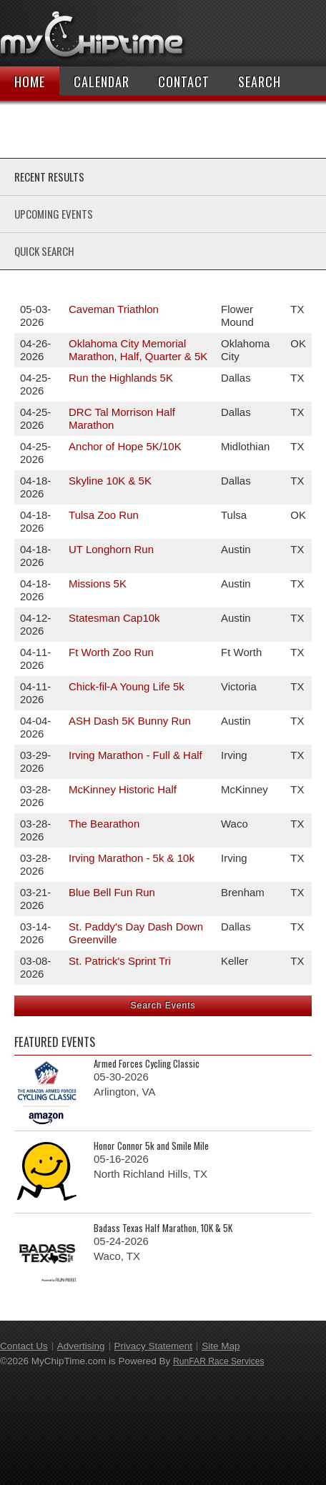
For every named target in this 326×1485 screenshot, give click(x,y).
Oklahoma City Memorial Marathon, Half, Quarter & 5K (138, 349)
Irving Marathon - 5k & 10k (131, 858)
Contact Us (24, 1346)
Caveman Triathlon (114, 309)
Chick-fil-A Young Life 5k (126, 686)
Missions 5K (98, 583)
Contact (183, 81)
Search (259, 81)
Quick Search (44, 251)
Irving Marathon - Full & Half (135, 755)
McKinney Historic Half (123, 789)
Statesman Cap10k (114, 618)
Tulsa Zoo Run (104, 515)
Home (29, 81)
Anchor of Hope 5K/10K (125, 446)
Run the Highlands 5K (121, 378)
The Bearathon (104, 824)
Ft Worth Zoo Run (111, 652)
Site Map (220, 1346)
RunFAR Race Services (219, 1361)
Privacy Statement (153, 1346)
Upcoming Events (53, 214)
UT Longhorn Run (111, 549)
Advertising (81, 1346)
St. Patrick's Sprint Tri (120, 961)
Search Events (162, 1005)
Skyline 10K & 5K (110, 481)
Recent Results (49, 176)
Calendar (101, 81)
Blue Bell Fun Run (112, 892)
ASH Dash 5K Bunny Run (130, 721)
